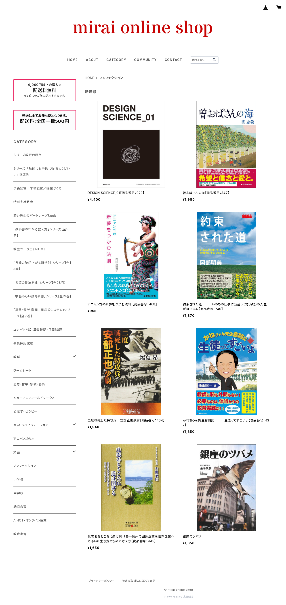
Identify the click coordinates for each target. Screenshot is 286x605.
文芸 (16, 452)
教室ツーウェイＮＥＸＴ (29, 249)
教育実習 (20, 534)
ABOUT (92, 60)
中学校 (18, 493)
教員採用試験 (23, 343)
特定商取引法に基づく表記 (139, 580)
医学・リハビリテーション (30, 425)
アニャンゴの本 (24, 438)
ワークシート (22, 370)
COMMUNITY (145, 60)
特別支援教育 (23, 202)
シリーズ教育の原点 (27, 155)
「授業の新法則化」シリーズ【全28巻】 (39, 282)
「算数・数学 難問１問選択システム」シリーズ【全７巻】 (41, 313)
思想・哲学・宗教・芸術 (29, 384)
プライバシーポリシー (101, 580)
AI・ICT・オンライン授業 (30, 520)
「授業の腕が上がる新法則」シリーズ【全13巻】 (42, 266)
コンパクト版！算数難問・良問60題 (38, 330)
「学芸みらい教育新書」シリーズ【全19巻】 (42, 296)
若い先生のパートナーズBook (34, 215)
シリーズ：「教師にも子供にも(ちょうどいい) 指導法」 (41, 172)
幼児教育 (20, 507)
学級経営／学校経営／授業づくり (37, 188)
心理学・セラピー (25, 411)
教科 (16, 357)
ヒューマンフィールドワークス (34, 398)
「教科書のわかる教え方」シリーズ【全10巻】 (41, 232)
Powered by (178, 597)
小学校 (18, 479)
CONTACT (173, 60)
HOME (72, 60)
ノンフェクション (24, 466)
